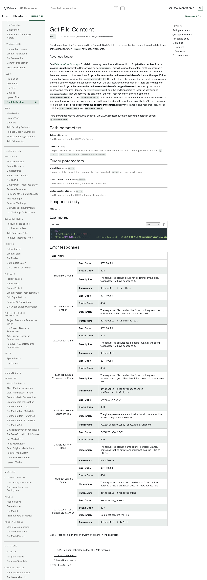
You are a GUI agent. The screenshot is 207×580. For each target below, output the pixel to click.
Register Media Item (17, 453)
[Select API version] (194, 17)
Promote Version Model (19, 516)
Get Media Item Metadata (20, 411)
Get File (11, 93)
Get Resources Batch (18, 175)
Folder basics (14, 249)
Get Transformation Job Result (23, 430)
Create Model (14, 506)
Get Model (12, 511)
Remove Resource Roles (20, 238)
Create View (13, 118)
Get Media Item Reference (21, 416)
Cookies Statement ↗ (65, 555)
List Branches (14, 25)
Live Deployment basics (19, 483)
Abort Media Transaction (20, 388)
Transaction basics (17, 49)
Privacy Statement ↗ (65, 560)
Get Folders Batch (16, 263)
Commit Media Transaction (21, 397)
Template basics (15, 557)
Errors (58, 535)
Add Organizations (16, 297)
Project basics (14, 279)
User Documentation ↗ (180, 8)
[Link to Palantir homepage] (10, 8)
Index (5, 16)
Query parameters (182, 34)
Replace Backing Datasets (21, 132)
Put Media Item (15, 439)
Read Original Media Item (20, 448)
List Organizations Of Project (22, 307)
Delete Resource (15, 166)
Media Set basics (16, 383)
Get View (11, 123)
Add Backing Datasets (18, 127)
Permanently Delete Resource (23, 194)
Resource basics (15, 162)
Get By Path (13, 180)
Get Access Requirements (21, 208)
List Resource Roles (17, 228)
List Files (11, 88)
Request (179, 47)
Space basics (14, 358)
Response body (180, 39)
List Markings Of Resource (21, 212)
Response (180, 51)
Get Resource (14, 171)
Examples (177, 43)
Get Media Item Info (17, 407)
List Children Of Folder (19, 268)
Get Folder (12, 258)
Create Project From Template (23, 293)
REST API (37, 16)
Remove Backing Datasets (21, 137)
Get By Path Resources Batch (22, 185)
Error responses (180, 55)
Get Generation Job (17, 577)
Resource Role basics (18, 224)
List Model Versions (17, 532)
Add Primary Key (15, 141)
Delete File (12, 83)
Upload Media (14, 462)
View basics (13, 113)
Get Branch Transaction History (19, 36)
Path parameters (181, 30)
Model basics (14, 502)
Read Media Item (16, 444)
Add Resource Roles (17, 233)
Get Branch (13, 30)
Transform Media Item (18, 458)
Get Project (13, 284)
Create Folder (14, 254)
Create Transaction (17, 54)
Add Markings (14, 199)
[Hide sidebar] (41, 24)
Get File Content (15, 102)
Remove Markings (16, 203)
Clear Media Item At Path (20, 393)
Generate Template (17, 561)
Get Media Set (14, 425)
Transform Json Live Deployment (17, 489)
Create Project (14, 288)
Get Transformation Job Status (23, 434)
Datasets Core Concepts (67, 64)
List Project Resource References (18, 330)
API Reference (28, 8)
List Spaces (13, 363)
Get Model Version (16, 536)
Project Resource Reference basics (22, 322)
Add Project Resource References (18, 337)
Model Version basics (18, 527)
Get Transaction (15, 58)
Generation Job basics (18, 573)
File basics (12, 79)
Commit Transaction (17, 63)
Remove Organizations (19, 302)
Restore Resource (16, 189)
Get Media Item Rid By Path (21, 420)
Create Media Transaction (20, 402)
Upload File (13, 97)
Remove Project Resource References (20, 345)
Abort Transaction (16, 68)
